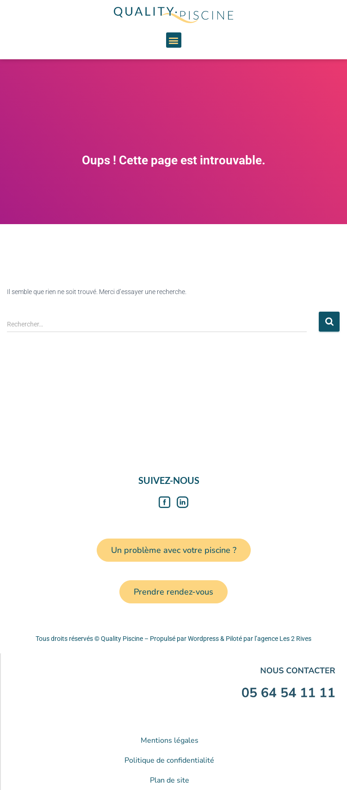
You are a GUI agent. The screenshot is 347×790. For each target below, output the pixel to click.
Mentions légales (169, 740)
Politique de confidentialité (169, 760)
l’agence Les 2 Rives (282, 638)
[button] (173, 40)
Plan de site (169, 780)
